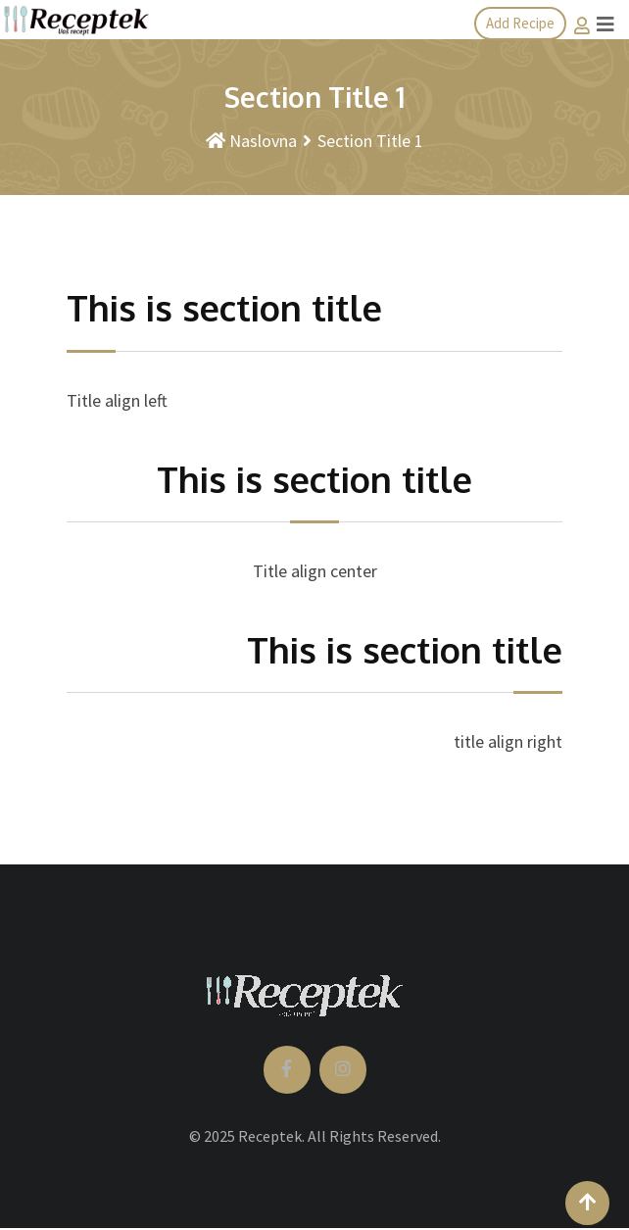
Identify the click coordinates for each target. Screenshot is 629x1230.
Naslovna (251, 140)
